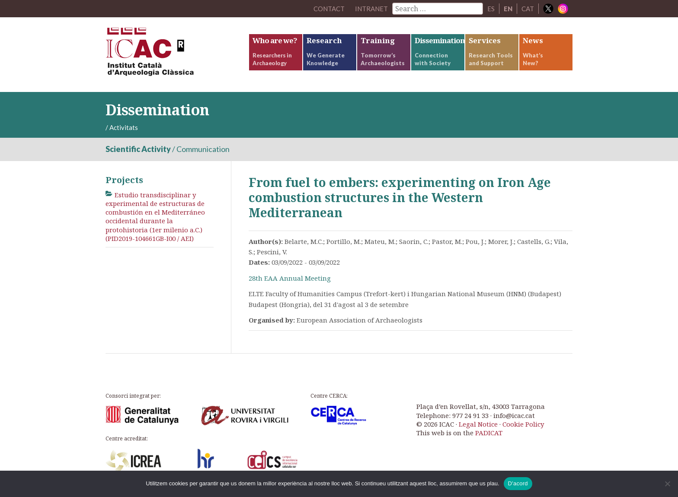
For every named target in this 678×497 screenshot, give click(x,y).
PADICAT (488, 432)
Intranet (371, 9)
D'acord (518, 483)
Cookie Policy (523, 424)
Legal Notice (478, 424)
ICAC (170, 55)
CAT (527, 9)
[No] (667, 483)
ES (491, 9)
